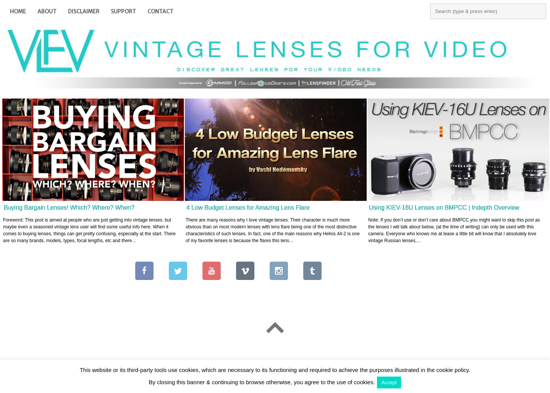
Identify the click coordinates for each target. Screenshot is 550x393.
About (47, 11)
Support (123, 11)
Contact (160, 11)
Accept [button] (389, 382)
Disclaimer (83, 11)
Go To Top (275, 327)
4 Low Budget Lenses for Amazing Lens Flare (248, 207)
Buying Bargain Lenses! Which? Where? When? (69, 207)
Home (18, 11)
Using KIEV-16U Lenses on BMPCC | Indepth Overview (444, 207)
